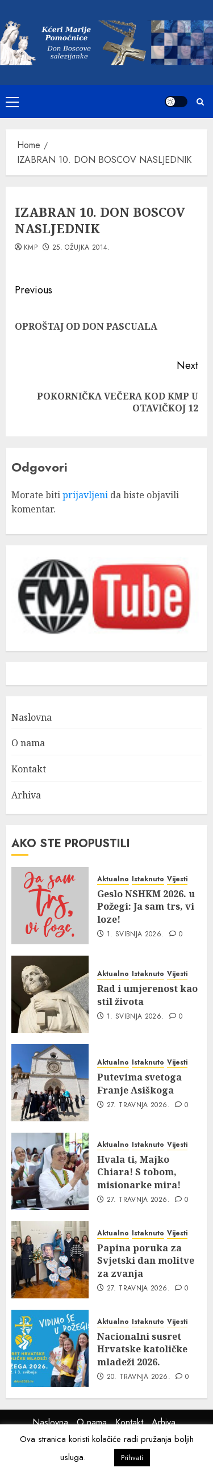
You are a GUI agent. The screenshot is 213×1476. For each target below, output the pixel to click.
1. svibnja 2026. (135, 934)
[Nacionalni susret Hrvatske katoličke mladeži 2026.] (50, 1348)
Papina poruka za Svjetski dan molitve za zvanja (145, 1261)
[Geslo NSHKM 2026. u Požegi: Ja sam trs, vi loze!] (50, 905)
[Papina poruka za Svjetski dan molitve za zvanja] (50, 1259)
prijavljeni (85, 495)
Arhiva (26, 795)
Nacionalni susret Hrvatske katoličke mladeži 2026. (142, 1349)
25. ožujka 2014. (81, 248)
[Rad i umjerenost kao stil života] (50, 994)
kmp (30, 248)
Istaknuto (148, 879)
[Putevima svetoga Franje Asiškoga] (50, 1082)
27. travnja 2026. (138, 1105)
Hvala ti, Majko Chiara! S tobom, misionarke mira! (139, 1172)
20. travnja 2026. (138, 1377)
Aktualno (113, 879)
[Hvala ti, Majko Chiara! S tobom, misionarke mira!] (50, 1171)
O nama (28, 743)
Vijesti (177, 879)
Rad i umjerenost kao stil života (147, 994)
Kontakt (28, 769)
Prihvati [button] (132, 1457)
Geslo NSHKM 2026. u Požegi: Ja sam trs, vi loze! (146, 907)
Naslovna (31, 717)
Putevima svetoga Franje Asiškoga (139, 1083)
